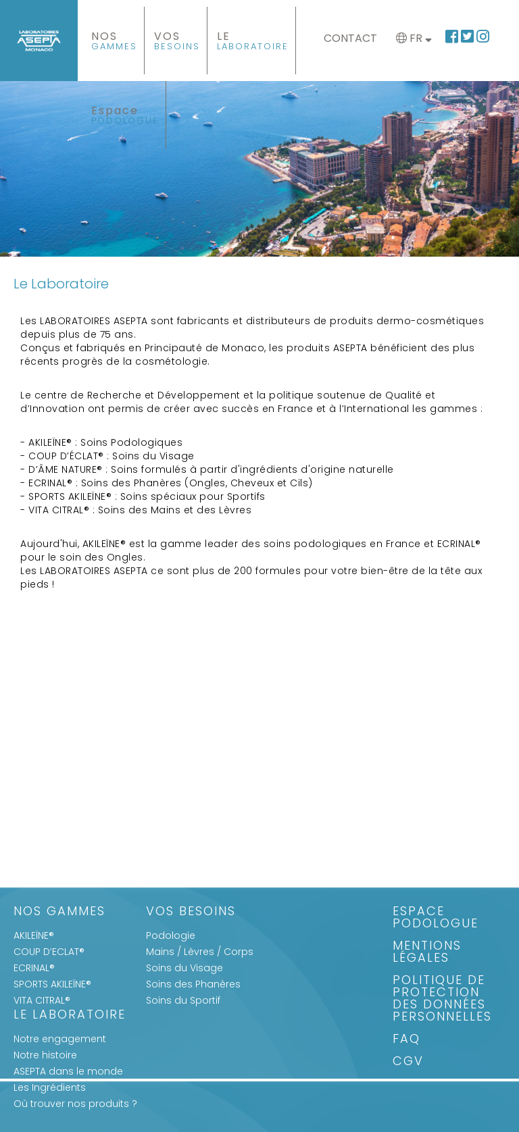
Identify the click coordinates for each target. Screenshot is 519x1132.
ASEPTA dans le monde (68, 1071)
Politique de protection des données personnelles (442, 999)
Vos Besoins (191, 912)
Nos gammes (59, 912)
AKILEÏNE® (34, 935)
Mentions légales (427, 953)
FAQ (406, 1040)
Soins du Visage (184, 968)
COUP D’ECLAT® (49, 951)
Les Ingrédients (50, 1087)
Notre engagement (60, 1039)
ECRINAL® (34, 968)
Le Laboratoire (70, 1015)
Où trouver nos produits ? (75, 1103)
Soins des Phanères (193, 984)
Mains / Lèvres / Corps (199, 951)
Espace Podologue (435, 918)
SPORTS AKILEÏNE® (52, 984)
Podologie (170, 935)
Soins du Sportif (183, 1000)
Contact (350, 38)
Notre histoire (45, 1055)
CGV (408, 1062)
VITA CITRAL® (42, 1000)
